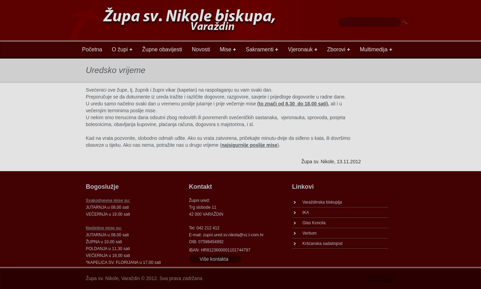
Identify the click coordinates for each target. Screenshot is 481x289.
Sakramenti (262, 49)
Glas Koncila (314, 222)
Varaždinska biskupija (322, 202)
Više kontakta (214, 259)
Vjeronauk (302, 49)
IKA (306, 212)
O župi (122, 49)
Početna (92, 49)
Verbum (310, 233)
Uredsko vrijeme (115, 70)
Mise (228, 49)
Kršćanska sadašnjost (323, 243)
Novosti (201, 49)
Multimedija (376, 49)
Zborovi (338, 49)
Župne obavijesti (162, 49)
